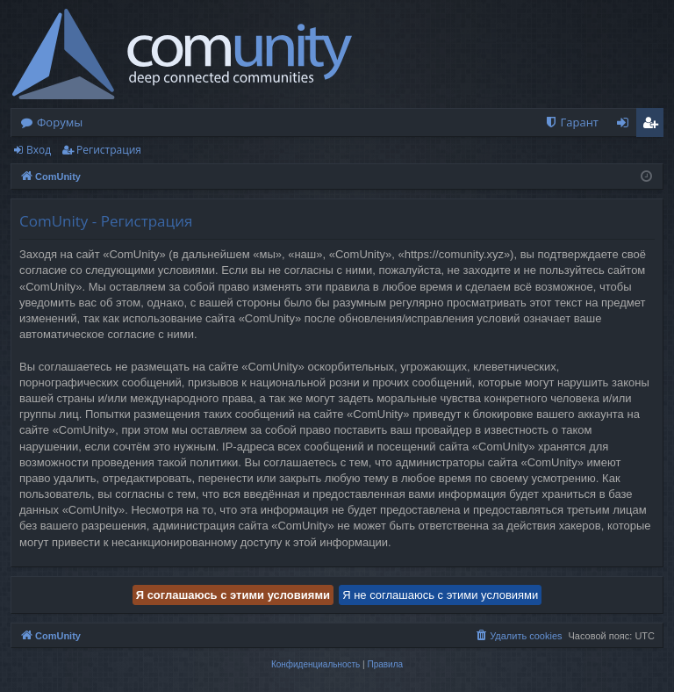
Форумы (59, 122)
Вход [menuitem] (626, 125)
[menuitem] (571, 122)
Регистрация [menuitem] (654, 125)
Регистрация (108, 149)
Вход (38, 149)
